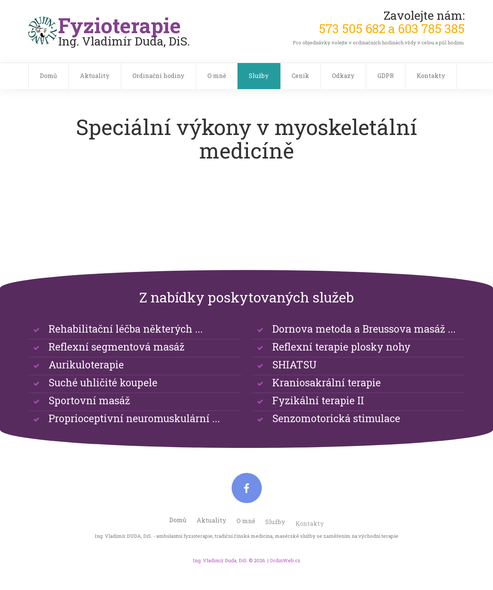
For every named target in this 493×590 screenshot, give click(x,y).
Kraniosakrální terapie (326, 394)
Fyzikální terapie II (318, 411)
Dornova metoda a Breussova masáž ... (364, 340)
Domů (48, 75)
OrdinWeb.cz (285, 567)
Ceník (300, 75)
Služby (259, 75)
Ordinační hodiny (158, 75)
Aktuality (95, 75)
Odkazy (343, 75)
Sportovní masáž (89, 411)
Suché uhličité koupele (102, 394)
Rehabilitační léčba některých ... (125, 340)
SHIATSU (294, 376)
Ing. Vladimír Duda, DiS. (220, 567)
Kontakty (431, 75)
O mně (216, 75)
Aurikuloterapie (86, 376)
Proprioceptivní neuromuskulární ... (134, 429)
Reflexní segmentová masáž (116, 358)
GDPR (385, 75)
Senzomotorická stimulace (336, 429)
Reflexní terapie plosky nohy (341, 358)
